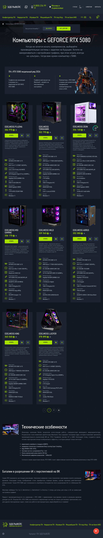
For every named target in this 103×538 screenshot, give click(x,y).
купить (11, 135)
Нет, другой (63, 28)
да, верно (49, 28)
